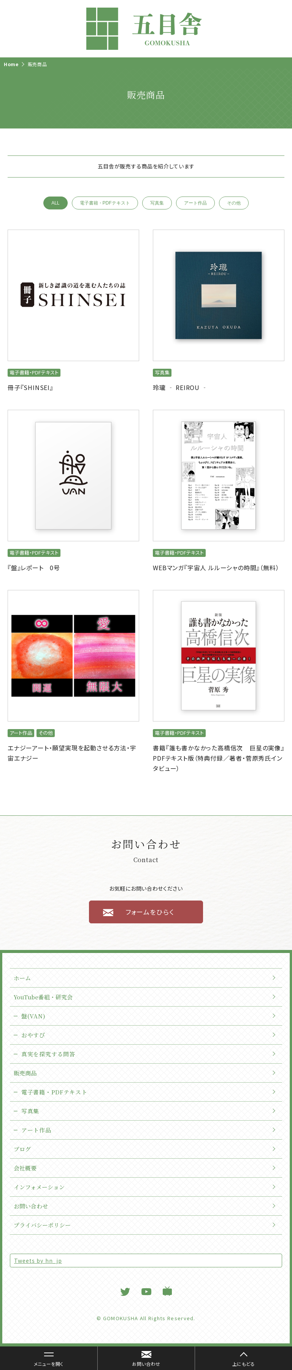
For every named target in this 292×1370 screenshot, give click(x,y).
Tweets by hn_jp (38, 1260)
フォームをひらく (149, 912)
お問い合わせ (31, 1206)
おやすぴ (33, 1035)
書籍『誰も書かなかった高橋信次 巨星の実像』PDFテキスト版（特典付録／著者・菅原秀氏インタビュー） (218, 758)
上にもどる (243, 1363)
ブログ (22, 1149)
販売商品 (25, 1073)
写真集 (157, 203)
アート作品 (195, 203)
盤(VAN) (33, 1016)
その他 (234, 203)
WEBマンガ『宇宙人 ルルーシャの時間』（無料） (216, 567)
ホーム (22, 978)
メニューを (45, 1360)
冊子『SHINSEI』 (30, 387)
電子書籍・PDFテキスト (105, 203)
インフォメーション (39, 1187)
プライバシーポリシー (42, 1225)
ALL (55, 203)
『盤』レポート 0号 (34, 567)
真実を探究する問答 (48, 1054)
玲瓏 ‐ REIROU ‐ (180, 387)
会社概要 (25, 1168)
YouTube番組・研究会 (43, 997)
